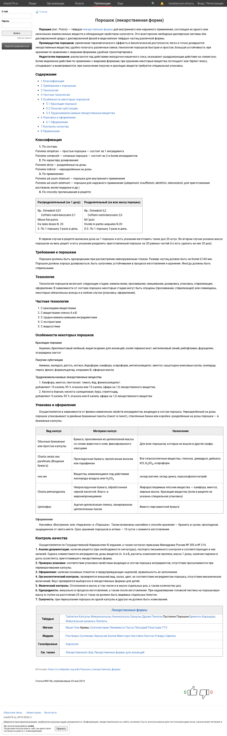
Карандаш (208, 616)
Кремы (84, 627)
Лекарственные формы (129, 610)
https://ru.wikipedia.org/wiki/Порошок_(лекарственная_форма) (84, 669)
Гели (76, 627)
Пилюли (157, 616)
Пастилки (169, 616)
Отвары (159, 636)
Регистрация (215, 3)
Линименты (117, 627)
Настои (149, 636)
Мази (69, 627)
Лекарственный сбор (79, 652)
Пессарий (141, 627)
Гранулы (135, 616)
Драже (146, 616)
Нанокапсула (120, 616)
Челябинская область (181, 3)
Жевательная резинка (80, 621)
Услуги (79, 3)
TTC (164, 627)
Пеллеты (101, 621)
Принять (61, 728)
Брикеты (195, 616)
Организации (55, 3)
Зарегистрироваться (17, 46)
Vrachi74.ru (11, 3)
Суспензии (86, 636)
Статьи (43, 12)
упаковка (176, 65)
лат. (55, 29)
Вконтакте (50, 712)
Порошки (182, 616)
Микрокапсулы (101, 616)
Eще (120, 3)
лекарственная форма (98, 29)
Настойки (137, 636)
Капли (112, 636)
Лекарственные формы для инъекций (119, 652)
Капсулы (84, 616)
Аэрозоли (72, 644)
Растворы (72, 636)
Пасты (130, 627)
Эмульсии (100, 636)
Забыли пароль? (24, 38)
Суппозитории (99, 627)
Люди (32, 3)
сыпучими (105, 263)
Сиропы (170, 636)
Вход (201, 3)
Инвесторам (33, 712)
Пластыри (154, 627)
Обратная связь (13, 712)
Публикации (102, 3)
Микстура (123, 636)
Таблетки (72, 616)
